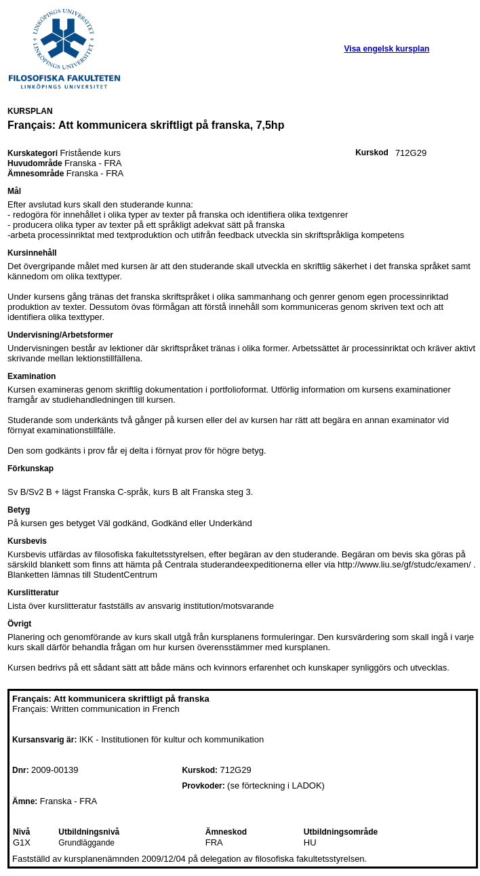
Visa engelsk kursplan (387, 49)
